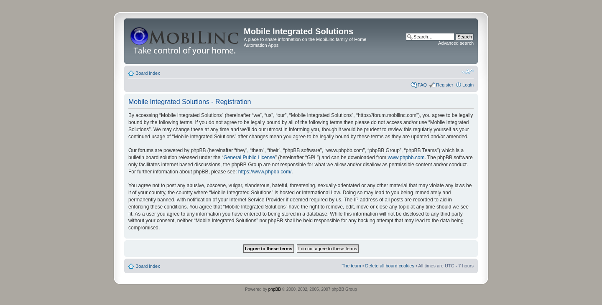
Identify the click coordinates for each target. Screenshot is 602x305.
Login (468, 84)
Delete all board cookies (389, 265)
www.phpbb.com (406, 157)
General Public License (249, 157)
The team (351, 265)
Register (444, 84)
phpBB (274, 289)
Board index (147, 73)
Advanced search (456, 43)
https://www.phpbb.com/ (264, 172)
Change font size (468, 71)
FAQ (422, 84)
